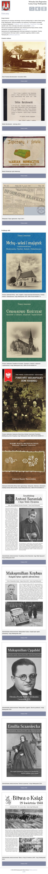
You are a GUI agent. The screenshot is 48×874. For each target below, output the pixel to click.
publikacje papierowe (14, 34)
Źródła (38, 24)
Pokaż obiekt (24, 81)
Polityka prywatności (33, 869)
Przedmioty (33, 24)
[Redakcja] (24, 29)
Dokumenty (27, 24)
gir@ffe (24, 871)
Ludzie (32, 26)
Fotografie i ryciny (18, 24)
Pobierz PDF (24, 562)
